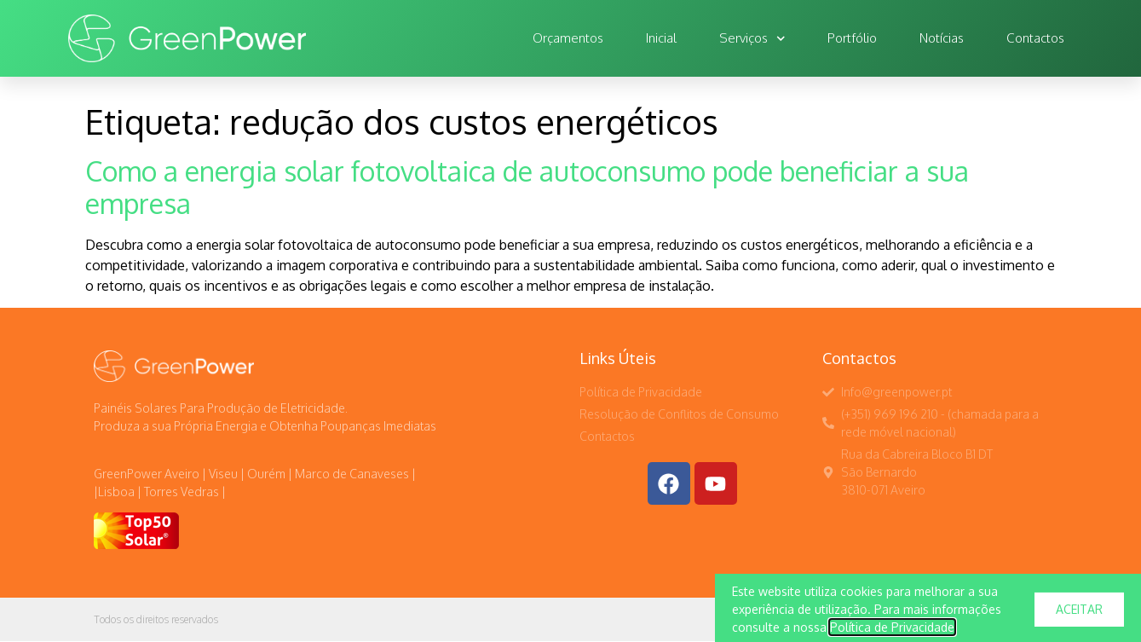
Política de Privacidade (892, 633)
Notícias (941, 38)
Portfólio (852, 38)
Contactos (1035, 38)
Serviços (752, 39)
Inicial (661, 38)
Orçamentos (568, 38)
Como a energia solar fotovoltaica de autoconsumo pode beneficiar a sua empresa (527, 187)
